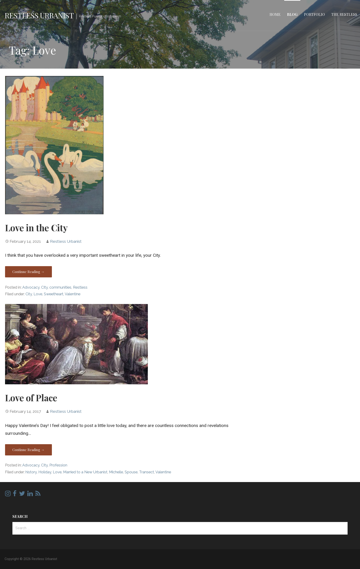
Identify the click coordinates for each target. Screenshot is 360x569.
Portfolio (314, 14)
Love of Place (31, 398)
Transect (146, 472)
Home (275, 14)
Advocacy (30, 287)
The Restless (344, 14)
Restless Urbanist (39, 15)
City (28, 294)
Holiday (44, 472)
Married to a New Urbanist (85, 472)
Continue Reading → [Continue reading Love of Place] (28, 449)
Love (38, 294)
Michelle (116, 472)
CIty (44, 287)
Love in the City (36, 228)
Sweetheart (53, 294)
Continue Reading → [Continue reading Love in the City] (28, 271)
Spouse (131, 472)
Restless (80, 287)
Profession (58, 465)
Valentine (72, 294)
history (31, 472)
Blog (292, 14)
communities (60, 287)
